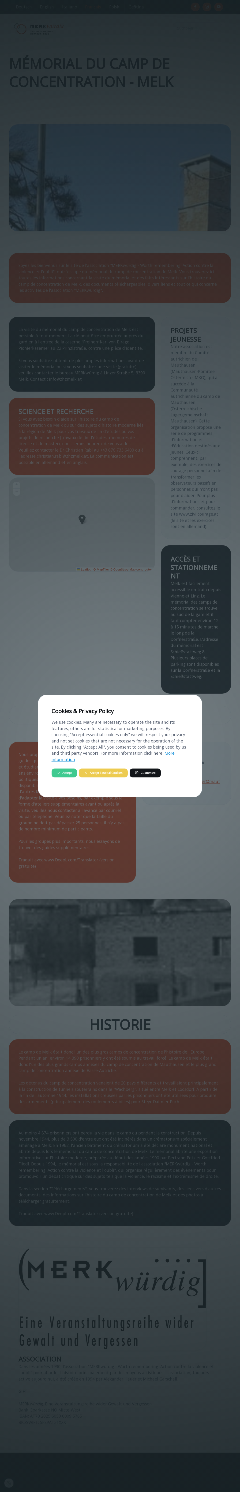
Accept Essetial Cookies (103, 773)
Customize (145, 773)
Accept (64, 773)
